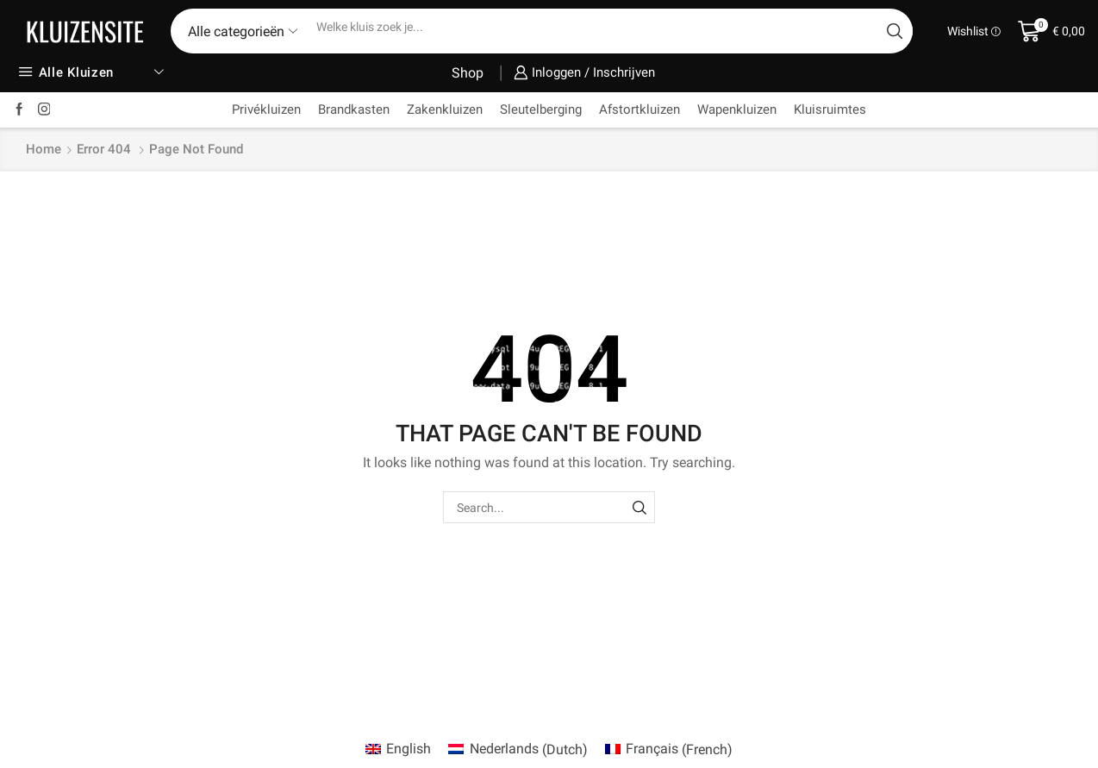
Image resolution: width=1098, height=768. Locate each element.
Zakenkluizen (445, 109)
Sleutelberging (541, 109)
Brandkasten (354, 109)
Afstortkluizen (639, 109)
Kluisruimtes (830, 109)
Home (43, 149)
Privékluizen (266, 109)
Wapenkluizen (737, 109)
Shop (467, 73)
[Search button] (895, 31)
